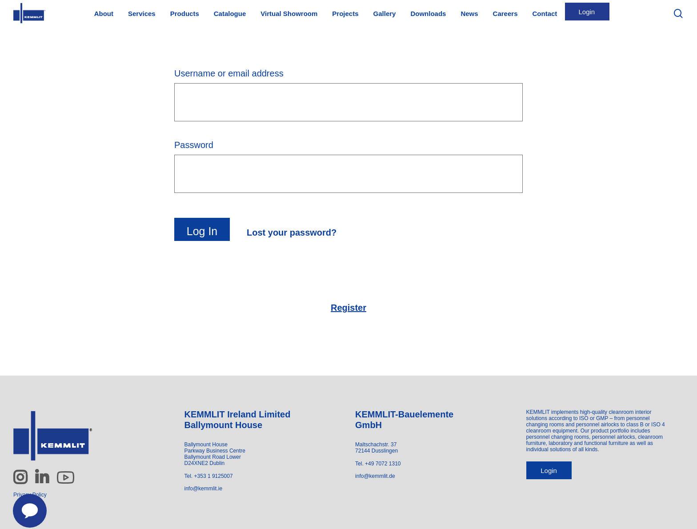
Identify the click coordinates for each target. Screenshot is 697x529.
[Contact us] (25, 506)
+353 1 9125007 (213, 476)
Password (195, 145)
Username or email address (230, 73)
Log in (202, 231)
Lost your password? (291, 232)
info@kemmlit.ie (203, 488)
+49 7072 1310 (383, 464)
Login (549, 470)
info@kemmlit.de (375, 476)
